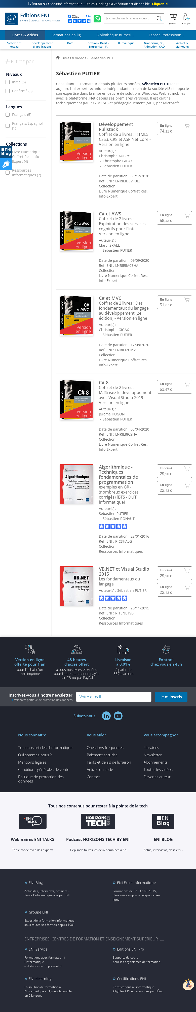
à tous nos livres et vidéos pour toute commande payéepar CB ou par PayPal (77, 668)
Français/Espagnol (27, 125)
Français (21, 114)
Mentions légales (32, 762)
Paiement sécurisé (102, 754)
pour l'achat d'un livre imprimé (30, 666)
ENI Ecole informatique (136, 882)
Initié (19, 82)
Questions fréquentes (105, 747)
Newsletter (153, 754)
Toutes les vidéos (158, 769)
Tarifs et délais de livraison (109, 762)
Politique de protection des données (41, 779)
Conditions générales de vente (43, 769)
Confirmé (22, 90)
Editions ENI (32, 19)
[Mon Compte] (186, 19)
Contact (93, 776)
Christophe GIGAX (118, 160)
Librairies (151, 747)
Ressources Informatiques (26, 172)
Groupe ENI (38, 912)
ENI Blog (36, 882)
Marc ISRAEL (109, 245)
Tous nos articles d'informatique (45, 747)
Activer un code (100, 769)
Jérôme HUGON (112, 414)
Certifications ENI (131, 978)
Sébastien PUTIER (117, 166)
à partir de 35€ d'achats (123, 666)
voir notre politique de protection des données (43, 700)
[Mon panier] (173, 19)
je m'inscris (171, 697)
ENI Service (38, 949)
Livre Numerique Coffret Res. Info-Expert (26, 156)
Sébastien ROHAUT (119, 518)
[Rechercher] (159, 18)
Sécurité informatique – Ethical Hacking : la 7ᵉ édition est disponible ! (98, 4)
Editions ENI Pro (130, 949)
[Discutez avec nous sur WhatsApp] (97, 18)
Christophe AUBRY (114, 155)
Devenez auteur (157, 776)
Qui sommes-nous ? (35, 754)
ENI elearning (40, 978)
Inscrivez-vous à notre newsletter (40, 697)
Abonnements (156, 762)
